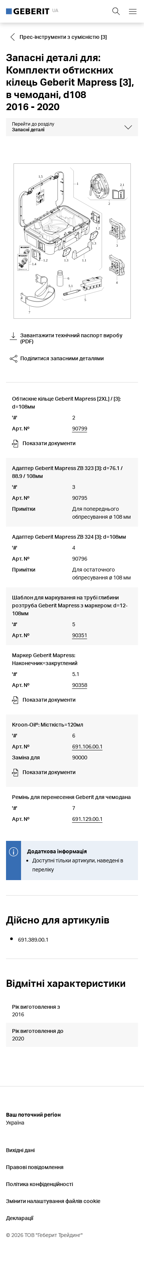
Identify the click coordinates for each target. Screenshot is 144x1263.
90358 (79, 685)
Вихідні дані (20, 1150)
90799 (79, 428)
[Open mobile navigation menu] (132, 11)
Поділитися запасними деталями (57, 359)
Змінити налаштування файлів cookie (53, 1201)
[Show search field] (116, 11)
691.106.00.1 (87, 746)
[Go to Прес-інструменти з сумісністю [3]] (59, 37)
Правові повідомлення (35, 1167)
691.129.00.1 (87, 819)
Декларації (19, 1218)
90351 (79, 635)
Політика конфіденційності (39, 1184)
